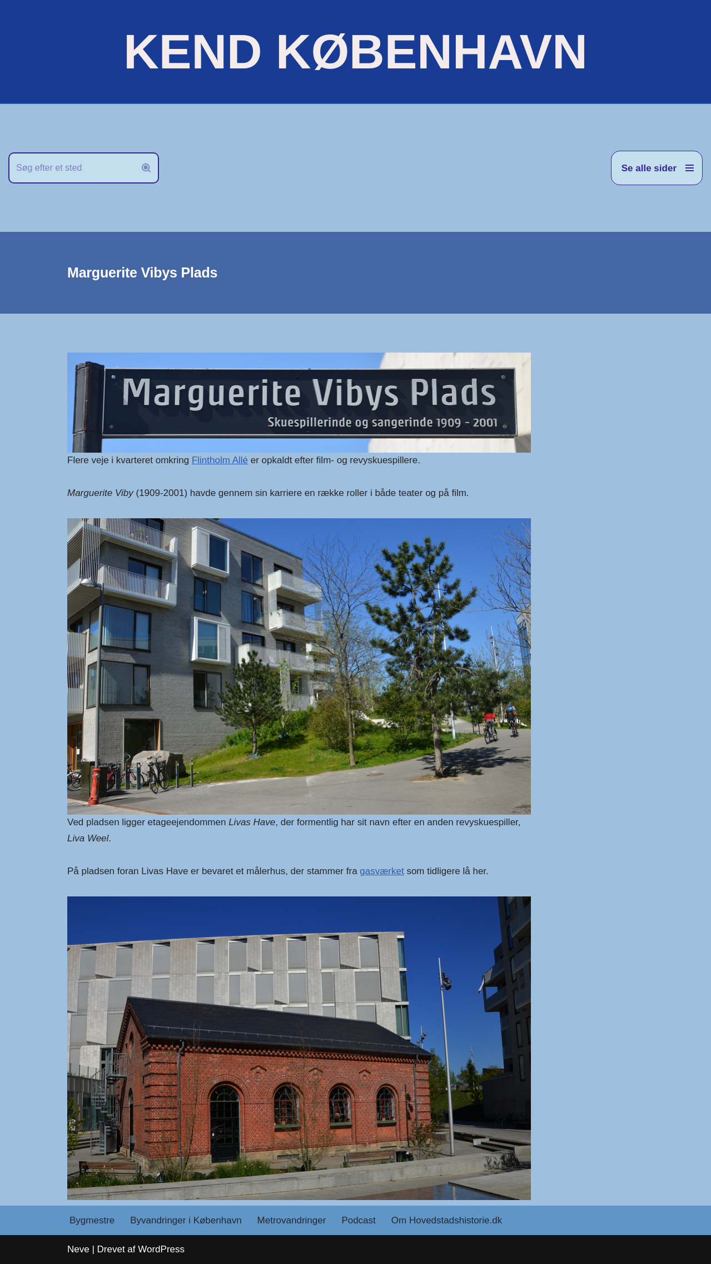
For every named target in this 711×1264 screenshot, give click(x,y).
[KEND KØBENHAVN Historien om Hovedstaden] (355, 51)
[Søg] (71, 168)
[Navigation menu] (657, 168)
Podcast (358, 1220)
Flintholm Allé (220, 460)
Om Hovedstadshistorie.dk (446, 1220)
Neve (78, 1249)
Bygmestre (92, 1220)
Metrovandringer (291, 1220)
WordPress (161, 1249)
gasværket (382, 871)
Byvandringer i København (185, 1220)
